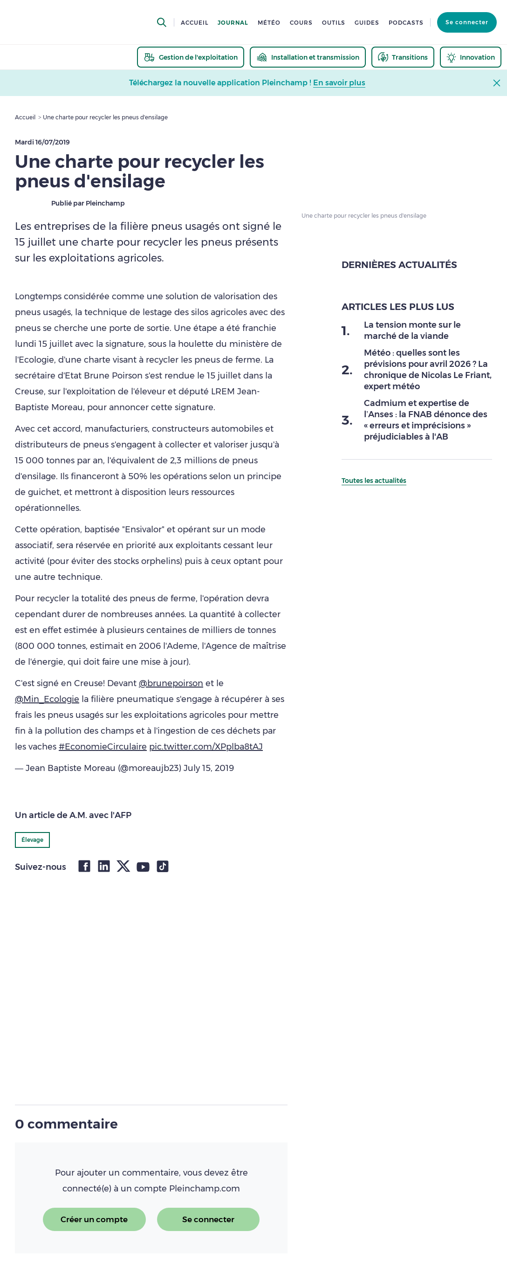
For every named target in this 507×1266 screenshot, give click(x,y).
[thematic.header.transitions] (402, 57)
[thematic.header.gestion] (190, 57)
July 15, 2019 (209, 768)
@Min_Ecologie (47, 699)
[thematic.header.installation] (308, 57)
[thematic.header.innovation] (470, 57)
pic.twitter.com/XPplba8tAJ (206, 747)
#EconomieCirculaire (103, 747)
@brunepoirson (171, 683)
